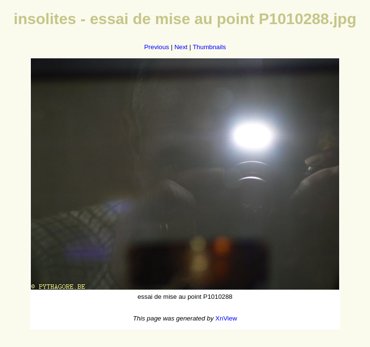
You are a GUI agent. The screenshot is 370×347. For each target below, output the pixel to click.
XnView (226, 318)
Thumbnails (209, 47)
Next (180, 47)
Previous (156, 47)
